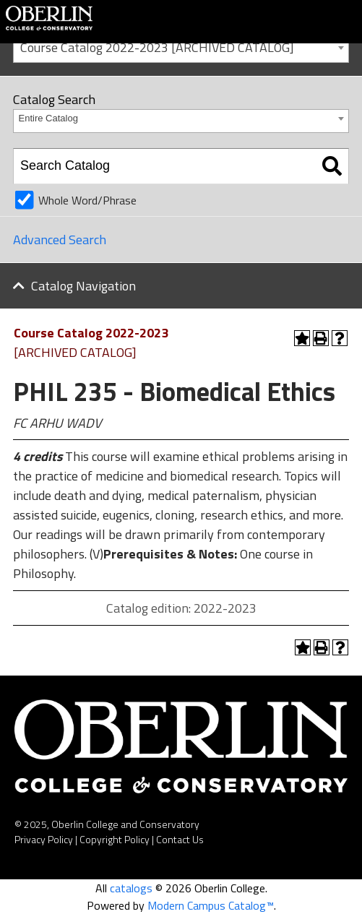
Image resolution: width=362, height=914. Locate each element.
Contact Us (180, 839)
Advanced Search (59, 239)
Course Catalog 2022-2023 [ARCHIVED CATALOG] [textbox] (157, 47)
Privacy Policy (43, 839)
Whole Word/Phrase (87, 200)
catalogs (131, 888)
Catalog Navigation (83, 286)
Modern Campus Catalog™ (210, 905)
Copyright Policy (114, 839)
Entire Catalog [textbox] (48, 118)
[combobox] (181, 46)
